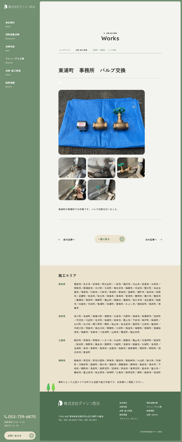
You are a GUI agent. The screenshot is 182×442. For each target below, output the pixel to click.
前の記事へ (69, 239)
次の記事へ (151, 239)
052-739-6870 (22, 416)
